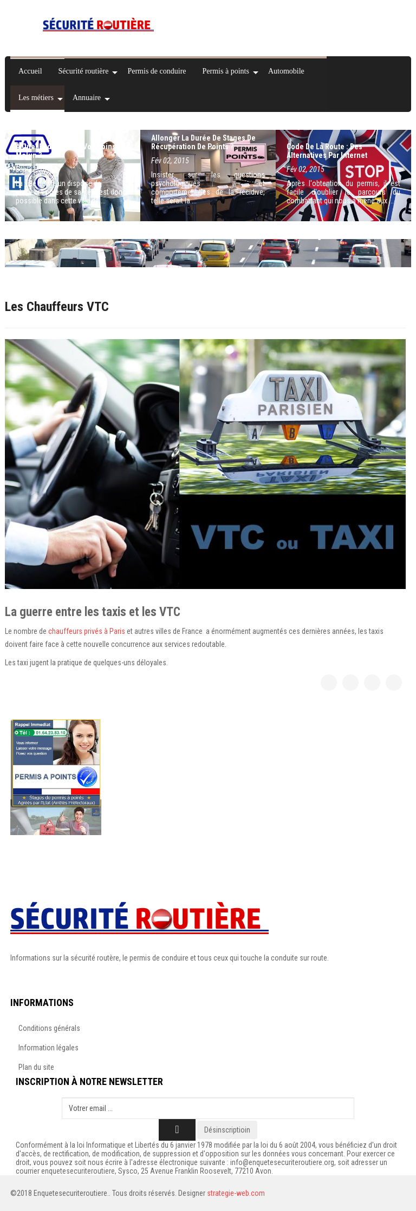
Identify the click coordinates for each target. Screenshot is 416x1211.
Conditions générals (49, 1028)
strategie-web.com (236, 1193)
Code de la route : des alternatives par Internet (327, 151)
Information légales (48, 1047)
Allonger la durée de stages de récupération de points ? (203, 142)
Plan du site (36, 1067)
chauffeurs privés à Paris (86, 631)
